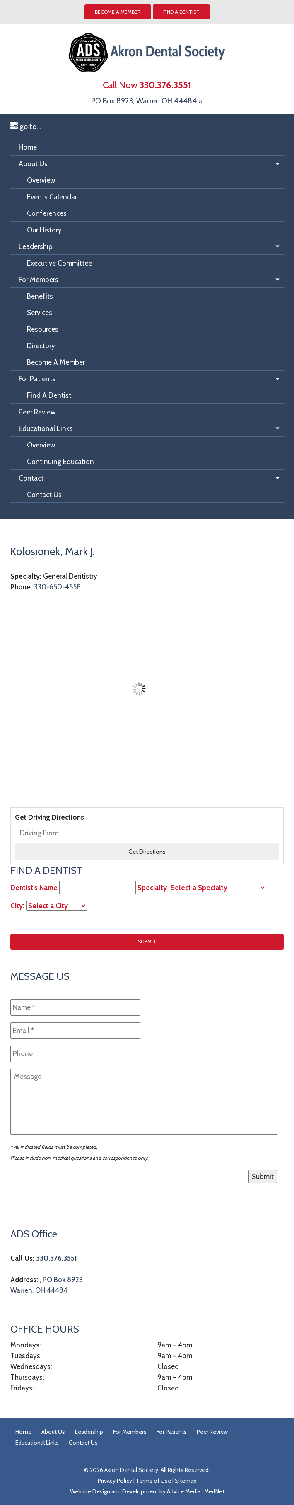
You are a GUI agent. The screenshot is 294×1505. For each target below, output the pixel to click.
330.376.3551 (56, 1258)
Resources (42, 329)
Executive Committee (59, 263)
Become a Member (118, 12)
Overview (41, 180)
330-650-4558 (57, 587)
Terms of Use (153, 1480)
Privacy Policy (115, 1480)
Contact (31, 478)
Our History (44, 230)
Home (28, 147)
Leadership (36, 246)
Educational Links (46, 428)
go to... (25, 126)
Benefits (40, 296)
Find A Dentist (181, 12)
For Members (38, 279)
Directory (41, 346)
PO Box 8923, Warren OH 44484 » (147, 100)
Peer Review (37, 412)
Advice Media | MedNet (195, 1491)
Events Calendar (52, 197)
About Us (33, 164)
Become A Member (56, 362)
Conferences (47, 213)
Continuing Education (60, 461)
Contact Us (44, 495)
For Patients (37, 379)
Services (39, 313)
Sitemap (186, 1480)
